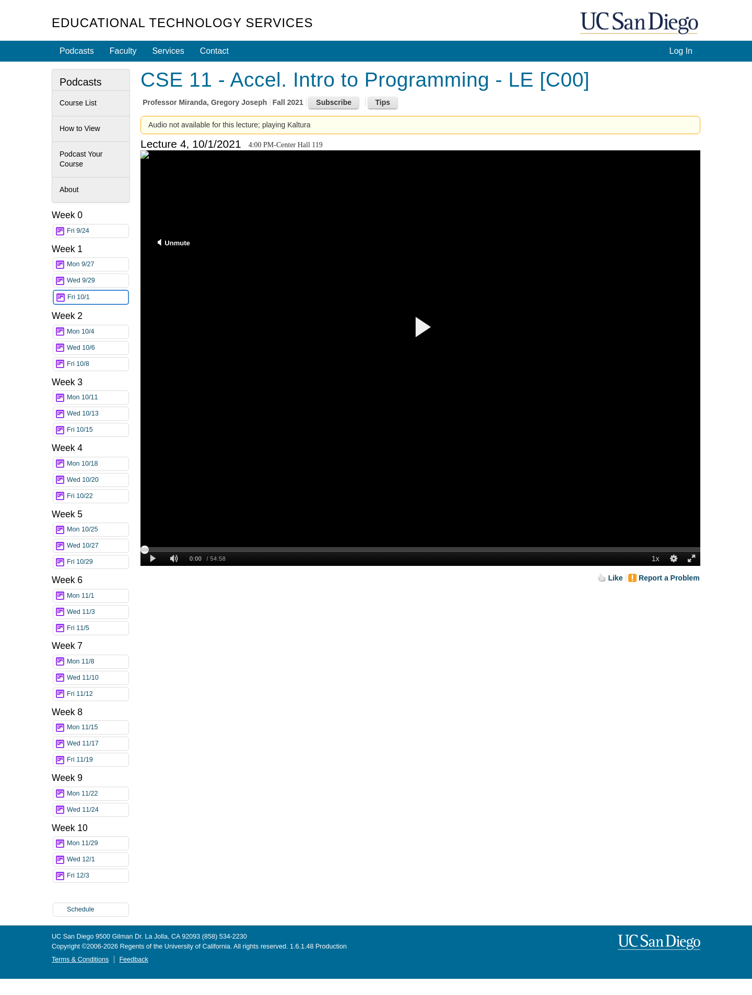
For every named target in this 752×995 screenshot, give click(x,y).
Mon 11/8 (97, 661)
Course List (78, 103)
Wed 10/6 (97, 347)
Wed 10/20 (97, 480)
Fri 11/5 (97, 628)
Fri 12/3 (97, 875)
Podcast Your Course (81, 159)
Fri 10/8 (97, 364)
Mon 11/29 (97, 843)
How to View (80, 128)
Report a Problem (669, 578)
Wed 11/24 (97, 809)
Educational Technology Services (182, 23)
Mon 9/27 (97, 264)
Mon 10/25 (97, 529)
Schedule (81, 909)
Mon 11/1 (97, 595)
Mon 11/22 (97, 793)
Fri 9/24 (97, 231)
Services (168, 50)
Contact (214, 50)
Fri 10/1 (97, 297)
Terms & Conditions (80, 959)
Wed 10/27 (97, 545)
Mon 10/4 (97, 331)
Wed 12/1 (97, 859)
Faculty (123, 50)
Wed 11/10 (97, 677)
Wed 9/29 (97, 280)
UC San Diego (640, 23)
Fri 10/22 (97, 496)
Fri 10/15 (97, 429)
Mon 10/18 (97, 463)
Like (615, 578)
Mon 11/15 (97, 727)
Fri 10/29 (97, 561)
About (69, 189)
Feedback (133, 959)
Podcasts (77, 50)
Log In (680, 50)
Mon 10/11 (97, 397)
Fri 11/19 (97, 759)
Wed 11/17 (97, 743)
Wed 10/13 (97, 413)
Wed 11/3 (97, 612)
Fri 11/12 (97, 694)
